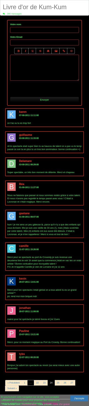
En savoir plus (50, 403)
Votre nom (15, 24)
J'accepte (79, 398)
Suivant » (12, 388)
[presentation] (36, 87)
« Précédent (13, 382)
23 (44, 382)
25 (58, 382)
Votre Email (16, 37)
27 (72, 382)
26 (65, 382)
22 (37, 382)
